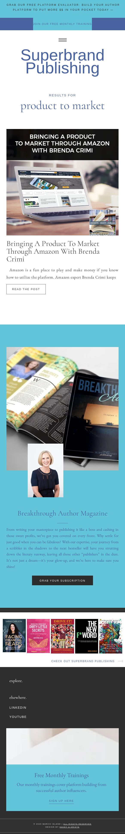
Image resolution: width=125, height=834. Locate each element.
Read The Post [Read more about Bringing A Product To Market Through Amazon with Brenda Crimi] (26, 289)
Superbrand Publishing (62, 61)
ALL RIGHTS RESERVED (77, 824)
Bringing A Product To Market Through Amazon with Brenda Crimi (53, 251)
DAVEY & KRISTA (69, 827)
